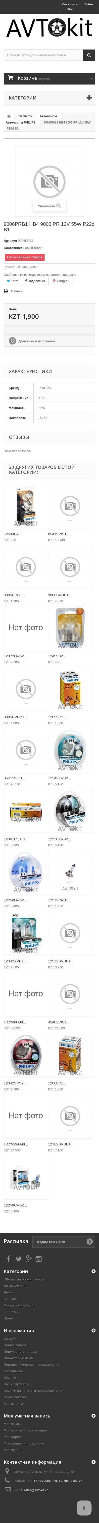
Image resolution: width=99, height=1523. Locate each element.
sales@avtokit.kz (36, 1490)
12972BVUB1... (61, 961)
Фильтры (11, 1312)
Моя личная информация (24, 1443)
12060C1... (57, 1083)
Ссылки (10, 1377)
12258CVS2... (15, 1205)
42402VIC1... (59, 1022)
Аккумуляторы (15, 1286)
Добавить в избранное (36, 341)
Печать (16, 291)
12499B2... (57, 656)
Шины (9, 1318)
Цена (13, 309)
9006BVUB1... (60, 595)
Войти (88, 4)
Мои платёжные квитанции (25, 1430)
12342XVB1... (15, 961)
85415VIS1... (59, 534)
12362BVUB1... (61, 1144)
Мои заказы (13, 1424)
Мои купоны (13, 1450)
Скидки (9, 1338)
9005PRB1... (14, 595)
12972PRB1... (59, 900)
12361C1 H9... (16, 839)
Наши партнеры (16, 1384)
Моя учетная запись (27, 1416)
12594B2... (13, 534)
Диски (8, 1292)
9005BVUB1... (15, 717)
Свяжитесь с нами (70, 6)
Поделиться (35, 281)
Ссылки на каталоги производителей (33, 1390)
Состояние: (13, 248)
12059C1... (57, 717)
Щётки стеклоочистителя (24, 1279)
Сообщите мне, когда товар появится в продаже (40, 275)
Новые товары (16, 1345)
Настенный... (15, 1022)
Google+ (61, 281)
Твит (12, 281)
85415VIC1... (15, 778)
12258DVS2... (15, 900)
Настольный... (16, 1144)
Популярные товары (20, 1351)
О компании (13, 1371)
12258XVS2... (59, 839)
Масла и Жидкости (19, 1305)
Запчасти (11, 1299)
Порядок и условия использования (32, 1364)
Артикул (10, 241)
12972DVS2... (15, 656)
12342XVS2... (59, 778)
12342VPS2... (15, 1083)
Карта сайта (13, 1403)
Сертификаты (15, 1397)
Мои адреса (13, 1437)
